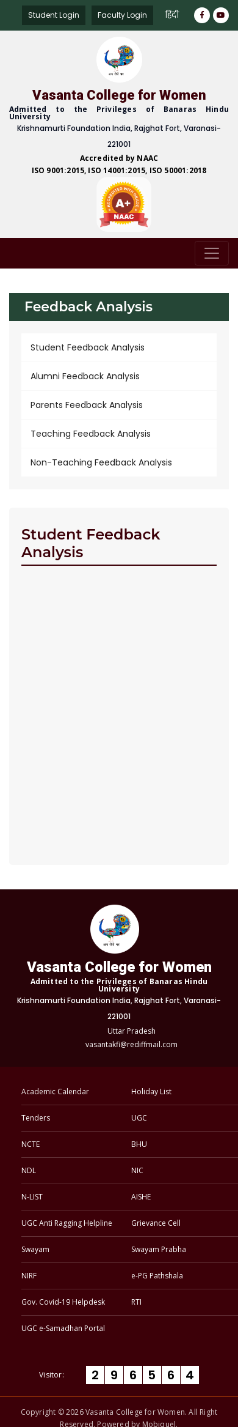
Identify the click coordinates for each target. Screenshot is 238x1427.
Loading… (119, 714)
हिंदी (172, 15)
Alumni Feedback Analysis (85, 376)
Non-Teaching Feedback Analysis (101, 462)
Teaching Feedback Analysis (91, 434)
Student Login (53, 15)
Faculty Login (122, 15)
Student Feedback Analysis (88, 347)
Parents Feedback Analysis (87, 405)
